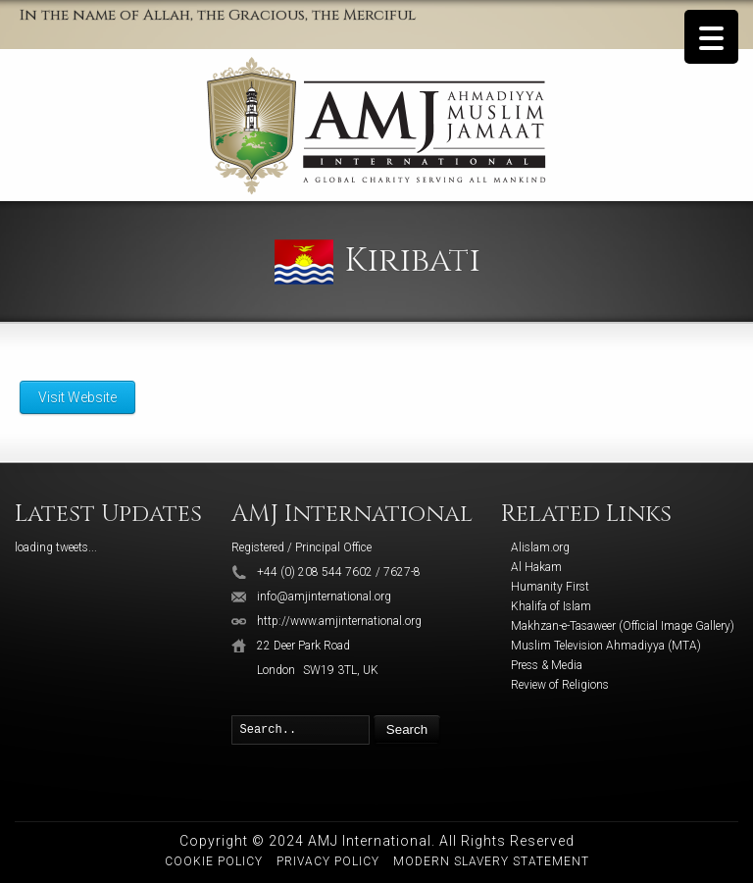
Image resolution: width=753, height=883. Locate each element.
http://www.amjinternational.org (339, 621)
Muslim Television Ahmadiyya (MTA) (606, 645)
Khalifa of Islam (551, 606)
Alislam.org (540, 547)
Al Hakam (536, 567)
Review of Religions (560, 685)
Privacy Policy (327, 861)
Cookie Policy (214, 861)
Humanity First (550, 587)
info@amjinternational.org (324, 596)
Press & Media (546, 665)
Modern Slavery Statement (491, 861)
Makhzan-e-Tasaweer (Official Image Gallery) (622, 626)
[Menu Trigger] (711, 37)
